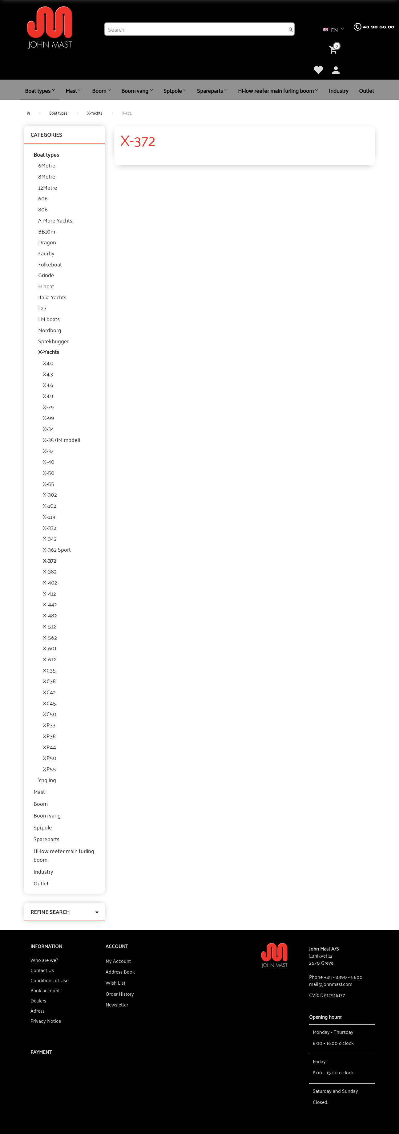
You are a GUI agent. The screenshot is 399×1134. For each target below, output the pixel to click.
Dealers (38, 1000)
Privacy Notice (45, 1020)
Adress (37, 1010)
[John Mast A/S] (274, 954)
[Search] (291, 29)
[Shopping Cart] (334, 49)
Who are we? (44, 959)
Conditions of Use (49, 980)
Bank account (45, 990)
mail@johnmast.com (331, 983)
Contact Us (42, 970)
